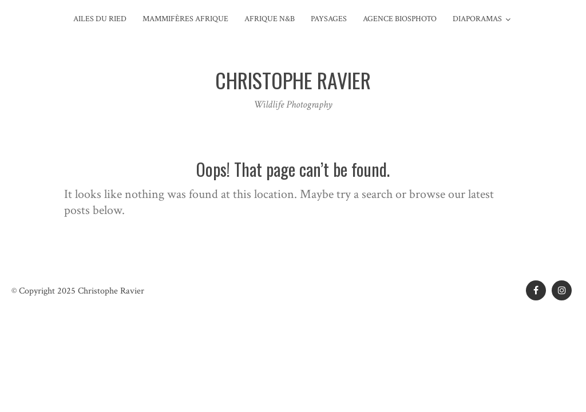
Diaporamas (477, 19)
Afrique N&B (269, 19)
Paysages (329, 19)
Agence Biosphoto (400, 19)
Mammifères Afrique (185, 19)
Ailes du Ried (99, 19)
